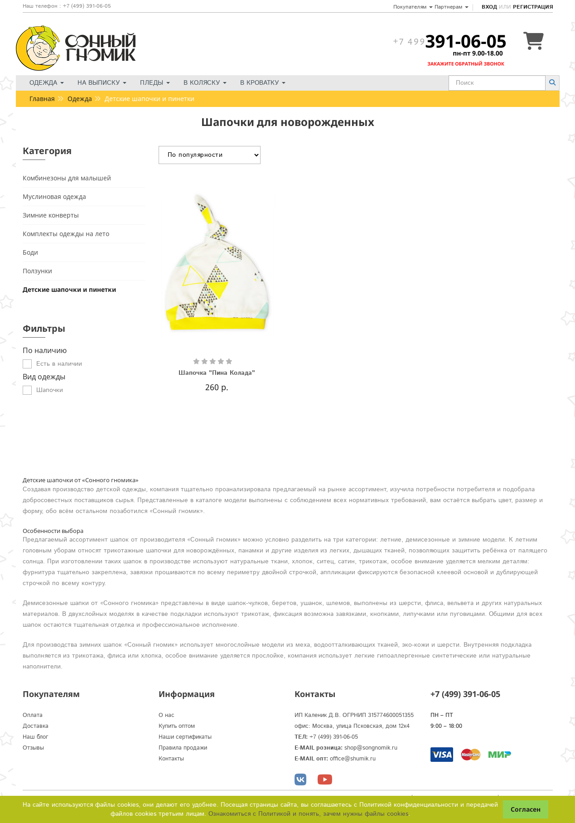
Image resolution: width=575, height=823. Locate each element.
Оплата (33, 715)
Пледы (155, 82)
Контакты (171, 759)
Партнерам (452, 7)
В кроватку (262, 82)
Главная (42, 98)
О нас (166, 715)
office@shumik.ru (353, 759)
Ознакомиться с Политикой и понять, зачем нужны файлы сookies (308, 813)
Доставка (35, 726)
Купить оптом (177, 726)
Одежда (46, 82)
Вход (489, 7)
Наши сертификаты (185, 737)
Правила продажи (183, 748)
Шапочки (49, 390)
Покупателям (413, 7)
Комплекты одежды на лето (66, 233)
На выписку (101, 82)
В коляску (205, 82)
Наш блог (35, 737)
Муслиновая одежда (54, 196)
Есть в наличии (59, 363)
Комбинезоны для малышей (67, 178)
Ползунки (37, 270)
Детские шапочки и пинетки (69, 289)
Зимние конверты (51, 215)
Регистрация (533, 7)
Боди (30, 252)
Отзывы (33, 748)
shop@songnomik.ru (370, 748)
